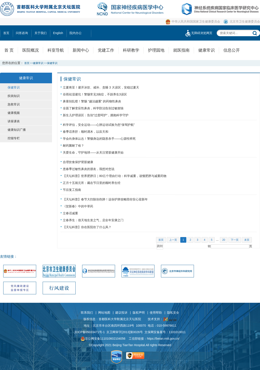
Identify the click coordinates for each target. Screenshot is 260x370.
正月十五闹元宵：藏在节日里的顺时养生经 (91, 183)
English (58, 33)
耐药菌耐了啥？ (73, 145)
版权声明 (139, 312)
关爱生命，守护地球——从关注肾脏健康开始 (93, 152)
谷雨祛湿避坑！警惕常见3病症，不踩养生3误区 (95, 94)
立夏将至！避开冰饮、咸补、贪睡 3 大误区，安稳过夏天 (101, 87)
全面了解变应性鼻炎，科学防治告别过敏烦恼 (93, 108)
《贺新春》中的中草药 (78, 206)
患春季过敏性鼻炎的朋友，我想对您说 (88, 169)
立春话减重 (70, 213)
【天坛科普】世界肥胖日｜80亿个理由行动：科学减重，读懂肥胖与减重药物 (114, 176)
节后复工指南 (72, 190)
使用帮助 (156, 312)
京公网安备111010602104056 (103, 338)
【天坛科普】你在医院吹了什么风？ (87, 227)
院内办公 (76, 33)
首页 (6, 33)
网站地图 (104, 312)
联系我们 (87, 312)
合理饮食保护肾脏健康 (78, 162)
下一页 (235, 239)
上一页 (173, 239)
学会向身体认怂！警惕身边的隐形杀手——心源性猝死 (99, 138)
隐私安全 (173, 312)
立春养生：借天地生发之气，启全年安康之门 (93, 220)
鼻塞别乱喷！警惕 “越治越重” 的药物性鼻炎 (92, 101)
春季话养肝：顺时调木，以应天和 (85, 131)
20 (223, 239)
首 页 (9, 50)
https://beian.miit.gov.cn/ (163, 338)
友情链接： (8, 256)
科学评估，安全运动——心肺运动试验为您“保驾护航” (99, 124)
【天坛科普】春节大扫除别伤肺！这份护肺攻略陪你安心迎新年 (105, 199)
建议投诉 (121, 312)
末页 (246, 239)
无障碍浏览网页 (198, 33)
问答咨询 (22, 33)
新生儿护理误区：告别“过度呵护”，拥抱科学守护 (95, 115)
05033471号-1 (95, 332)
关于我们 (40, 33)
